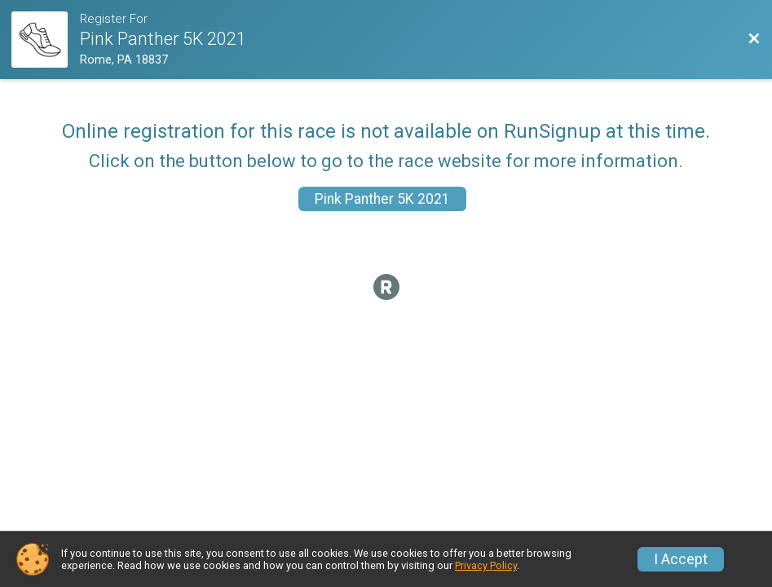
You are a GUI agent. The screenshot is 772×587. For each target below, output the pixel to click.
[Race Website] (45, 39)
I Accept (681, 559)
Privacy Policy (486, 565)
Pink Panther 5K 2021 (382, 199)
